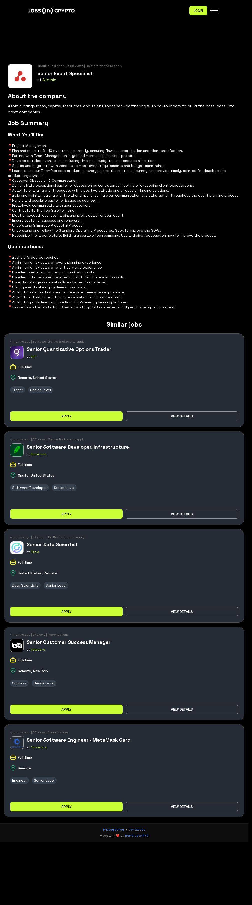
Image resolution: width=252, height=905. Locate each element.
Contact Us (137, 830)
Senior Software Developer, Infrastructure (78, 447)
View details (182, 416)
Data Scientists (25, 585)
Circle (34, 552)
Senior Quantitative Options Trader (69, 349)
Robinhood (38, 454)
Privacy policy (113, 830)
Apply (66, 416)
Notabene (37, 650)
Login (198, 10)
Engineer (19, 780)
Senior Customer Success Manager (69, 642)
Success (19, 683)
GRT (33, 357)
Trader (17, 390)
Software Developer (29, 487)
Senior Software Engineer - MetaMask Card (79, 740)
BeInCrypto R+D (137, 836)
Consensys (38, 747)
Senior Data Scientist (52, 544)
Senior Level (40, 390)
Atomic (49, 79)
